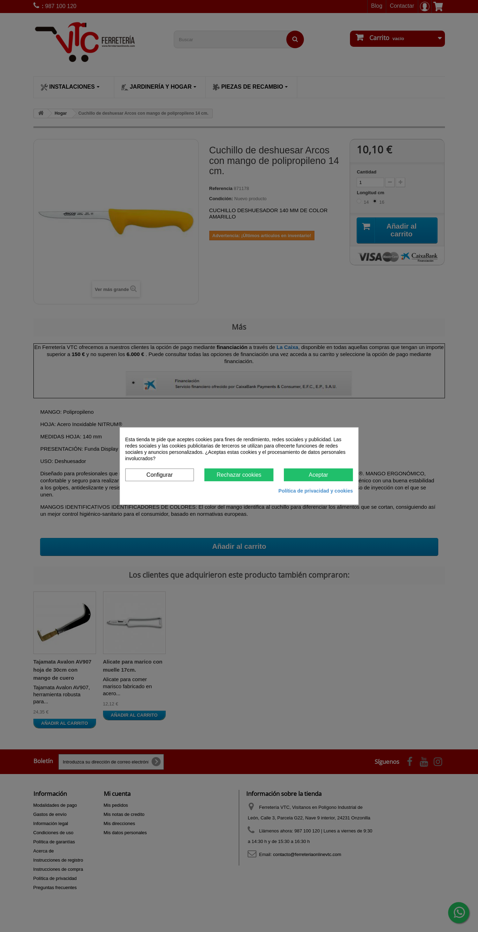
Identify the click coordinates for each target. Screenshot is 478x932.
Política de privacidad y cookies (316, 491)
